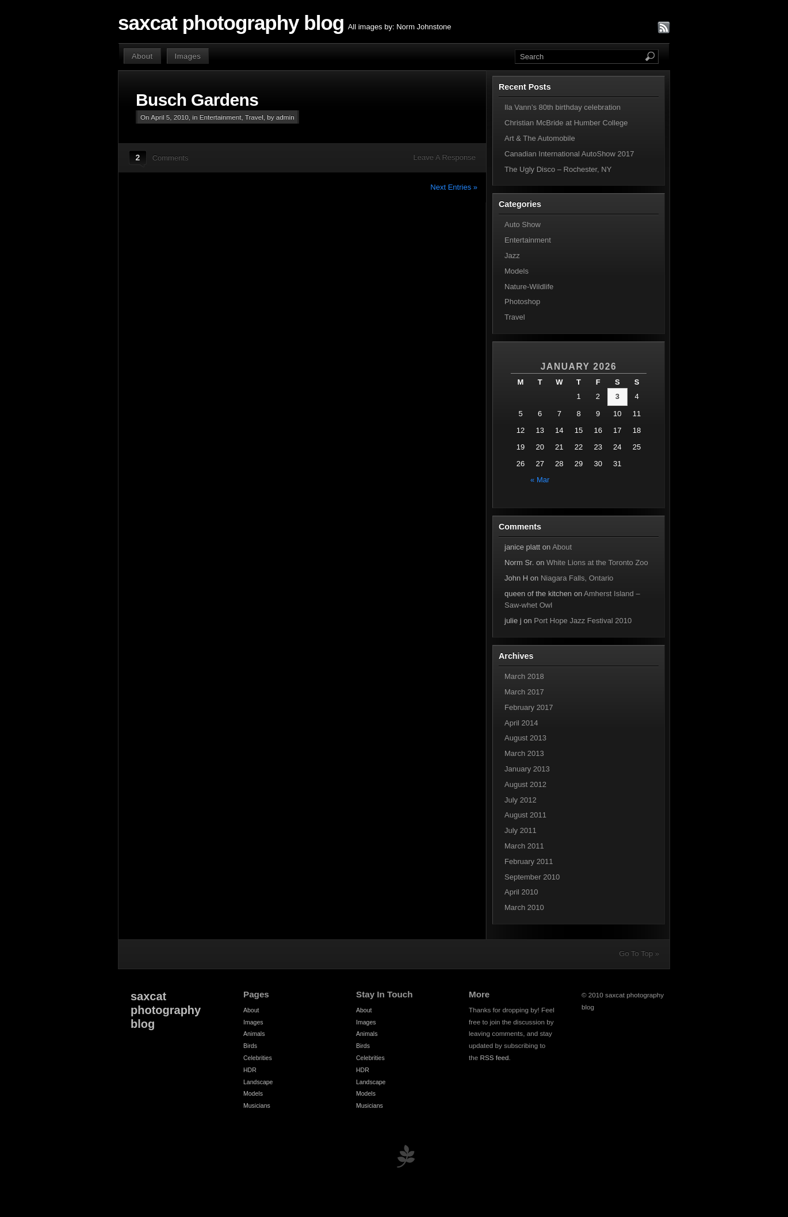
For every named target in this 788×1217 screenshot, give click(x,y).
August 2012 (525, 784)
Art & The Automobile (539, 138)
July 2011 (520, 830)
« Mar (539, 479)
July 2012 (520, 800)
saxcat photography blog (231, 23)
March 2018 (524, 676)
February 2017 (528, 707)
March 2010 (524, 907)
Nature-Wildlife (528, 286)
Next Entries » (453, 187)
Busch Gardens (197, 99)
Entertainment (221, 117)
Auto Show (522, 224)
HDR (250, 1069)
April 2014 (521, 723)
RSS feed (494, 1057)
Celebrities (257, 1057)
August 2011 (525, 815)
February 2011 (528, 861)
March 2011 (524, 846)
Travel (254, 117)
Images (188, 56)
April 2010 (521, 892)
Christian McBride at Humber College (566, 122)
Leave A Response (445, 157)
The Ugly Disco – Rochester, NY (557, 169)
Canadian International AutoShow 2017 (569, 153)
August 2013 (525, 738)
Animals (254, 1033)
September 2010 (532, 877)
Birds (250, 1045)
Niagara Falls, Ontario (577, 578)
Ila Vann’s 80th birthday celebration (562, 107)
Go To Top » (639, 953)
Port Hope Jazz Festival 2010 (583, 620)
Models (516, 271)
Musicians (256, 1105)
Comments (170, 157)
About (142, 56)
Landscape (258, 1081)
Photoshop (522, 301)
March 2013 (524, 753)
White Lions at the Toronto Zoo (597, 562)
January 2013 (527, 769)
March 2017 (524, 692)
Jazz (512, 255)
